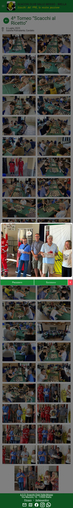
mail (24, 505)
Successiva (51, 282)
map (30, 505)
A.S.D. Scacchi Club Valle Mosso (36, 494)
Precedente (17, 282)
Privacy (28, 500)
